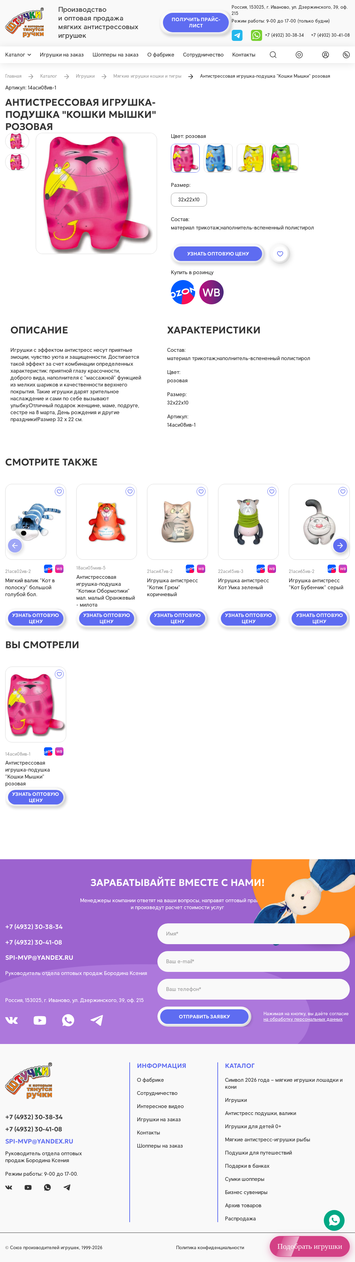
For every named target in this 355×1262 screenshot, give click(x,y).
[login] (324, 54)
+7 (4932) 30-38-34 (284, 35)
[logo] (24, 22)
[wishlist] (298, 54)
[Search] (273, 54)
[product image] (96, 193)
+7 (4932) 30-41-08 (330, 35)
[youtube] (40, 1020)
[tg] (238, 35)
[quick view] (35, 522)
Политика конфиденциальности (210, 1247)
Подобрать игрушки (309, 1246)
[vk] (11, 1020)
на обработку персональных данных (303, 1019)
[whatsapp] (256, 35)
